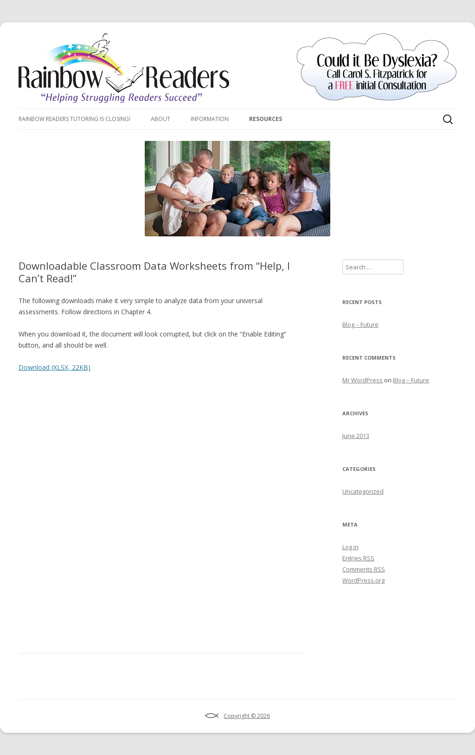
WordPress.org (363, 580)
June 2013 (355, 435)
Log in (350, 547)
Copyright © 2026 (247, 716)
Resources (265, 119)
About (160, 119)
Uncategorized (363, 491)
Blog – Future (360, 324)
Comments (363, 569)
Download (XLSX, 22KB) (54, 367)
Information (210, 119)
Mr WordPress (362, 380)
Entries (358, 558)
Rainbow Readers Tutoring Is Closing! (74, 119)
